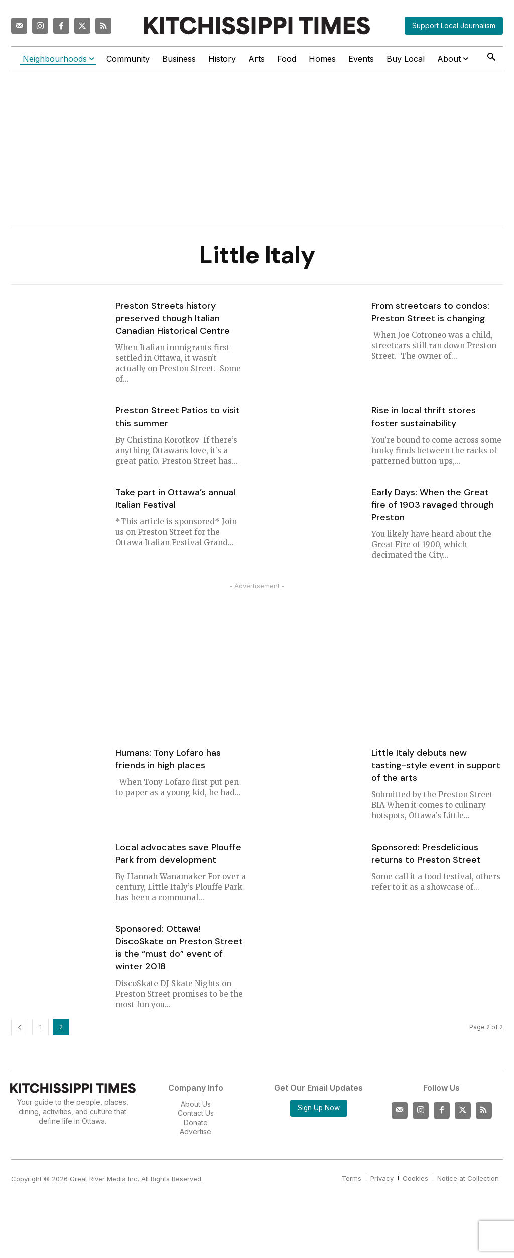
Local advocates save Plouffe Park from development (178, 853)
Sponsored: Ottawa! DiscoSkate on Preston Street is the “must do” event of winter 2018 (179, 947)
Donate (196, 1122)
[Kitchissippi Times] (257, 25)
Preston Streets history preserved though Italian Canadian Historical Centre (172, 318)
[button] (491, 58)
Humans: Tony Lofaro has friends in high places (168, 759)
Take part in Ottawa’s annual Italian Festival (175, 498)
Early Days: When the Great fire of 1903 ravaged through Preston (432, 504)
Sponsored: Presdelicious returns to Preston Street (426, 853)
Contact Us (196, 1113)
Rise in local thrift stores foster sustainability (423, 416)
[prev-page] (19, 1027)
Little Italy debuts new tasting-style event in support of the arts (435, 765)
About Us (196, 1104)
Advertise (195, 1131)
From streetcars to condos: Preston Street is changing (430, 312)
